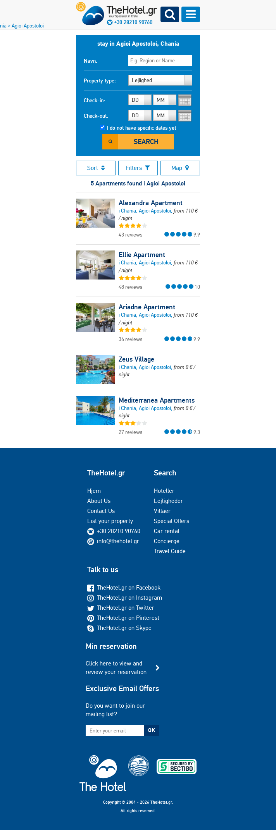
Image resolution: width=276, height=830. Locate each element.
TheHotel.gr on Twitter (120, 607)
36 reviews (130, 339)
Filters (138, 167)
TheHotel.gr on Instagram (124, 597)
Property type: (100, 80)
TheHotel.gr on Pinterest (123, 617)
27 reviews (130, 432)
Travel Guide (170, 551)
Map (180, 167)
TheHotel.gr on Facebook (123, 587)
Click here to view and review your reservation (116, 668)
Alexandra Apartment (151, 203)
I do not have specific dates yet (141, 127)
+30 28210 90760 (118, 531)
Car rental (166, 531)
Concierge (166, 541)
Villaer (162, 510)
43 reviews (130, 234)
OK (151, 730)
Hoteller (164, 490)
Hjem (94, 490)
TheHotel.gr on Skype (119, 627)
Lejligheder (168, 500)
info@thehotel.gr (113, 541)
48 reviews (130, 286)
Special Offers (171, 521)
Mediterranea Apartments (157, 400)
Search (146, 141)
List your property (110, 521)
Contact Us (101, 510)
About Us (98, 500)
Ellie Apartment (142, 254)
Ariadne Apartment (147, 307)
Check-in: (94, 100)
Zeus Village (136, 359)
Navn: (90, 60)
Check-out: (96, 115)
